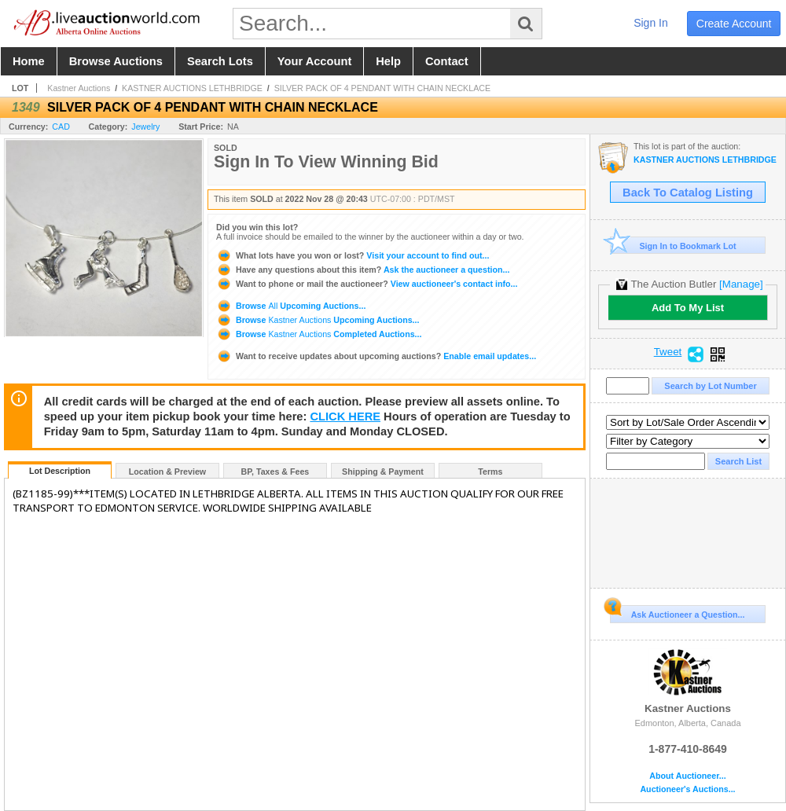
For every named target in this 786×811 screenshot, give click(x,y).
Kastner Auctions (78, 88)
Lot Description (59, 470)
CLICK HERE (345, 416)
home (29, 61)
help (388, 61)
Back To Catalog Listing (688, 192)
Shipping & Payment (383, 471)
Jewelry (145, 126)
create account (734, 23)
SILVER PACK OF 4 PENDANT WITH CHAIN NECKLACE (382, 88)
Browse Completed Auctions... (318, 334)
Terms (490, 471)
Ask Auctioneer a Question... (677, 612)
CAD (61, 126)
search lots (220, 61)
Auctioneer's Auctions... (687, 789)
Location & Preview (167, 471)
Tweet (668, 352)
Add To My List (688, 308)
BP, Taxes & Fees (275, 471)
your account (314, 61)
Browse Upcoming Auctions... (290, 305)
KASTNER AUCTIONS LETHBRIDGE (192, 88)
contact (446, 61)
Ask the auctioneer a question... (362, 269)
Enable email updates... (376, 356)
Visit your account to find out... (352, 255)
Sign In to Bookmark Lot (673, 246)
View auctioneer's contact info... (366, 283)
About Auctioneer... (687, 776)
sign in (651, 23)
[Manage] (741, 284)
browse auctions (116, 61)
